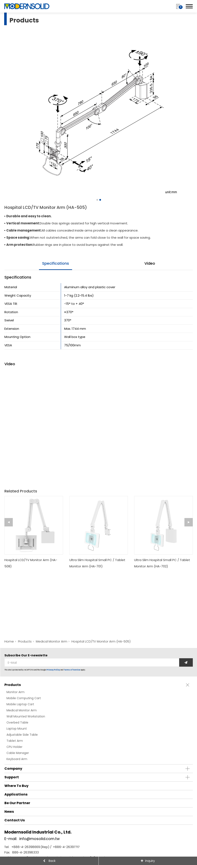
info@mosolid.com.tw (39, 838)
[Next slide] (188, 522)
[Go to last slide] (8, 522)
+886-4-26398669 (25, 847)
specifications (55, 263)
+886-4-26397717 (66, 847)
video (149, 263)
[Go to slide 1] (97, 200)
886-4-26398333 (25, 852)
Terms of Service (72, 670)
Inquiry (150, 861)
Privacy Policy (53, 670)
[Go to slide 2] (100, 200)
